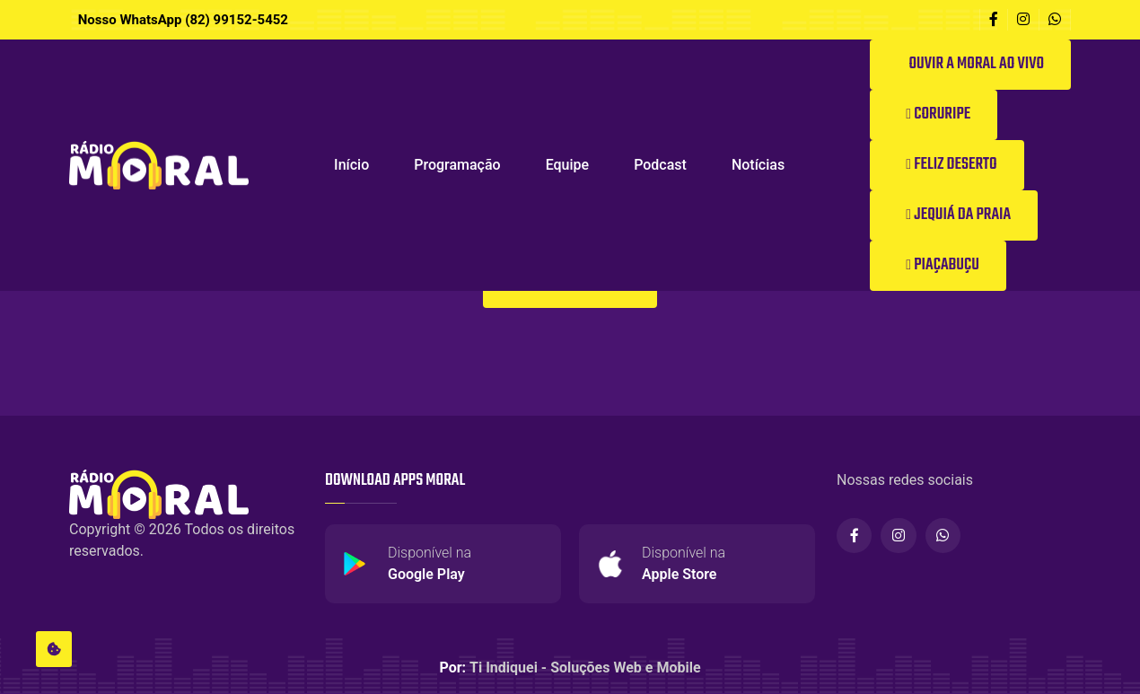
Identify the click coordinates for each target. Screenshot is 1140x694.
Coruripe (938, 114)
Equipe (567, 164)
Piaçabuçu (942, 265)
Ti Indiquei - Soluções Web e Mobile (585, 668)
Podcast (660, 164)
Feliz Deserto (951, 165)
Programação (457, 164)
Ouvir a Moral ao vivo (975, 64)
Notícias (758, 164)
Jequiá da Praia (958, 215)
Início (351, 164)
